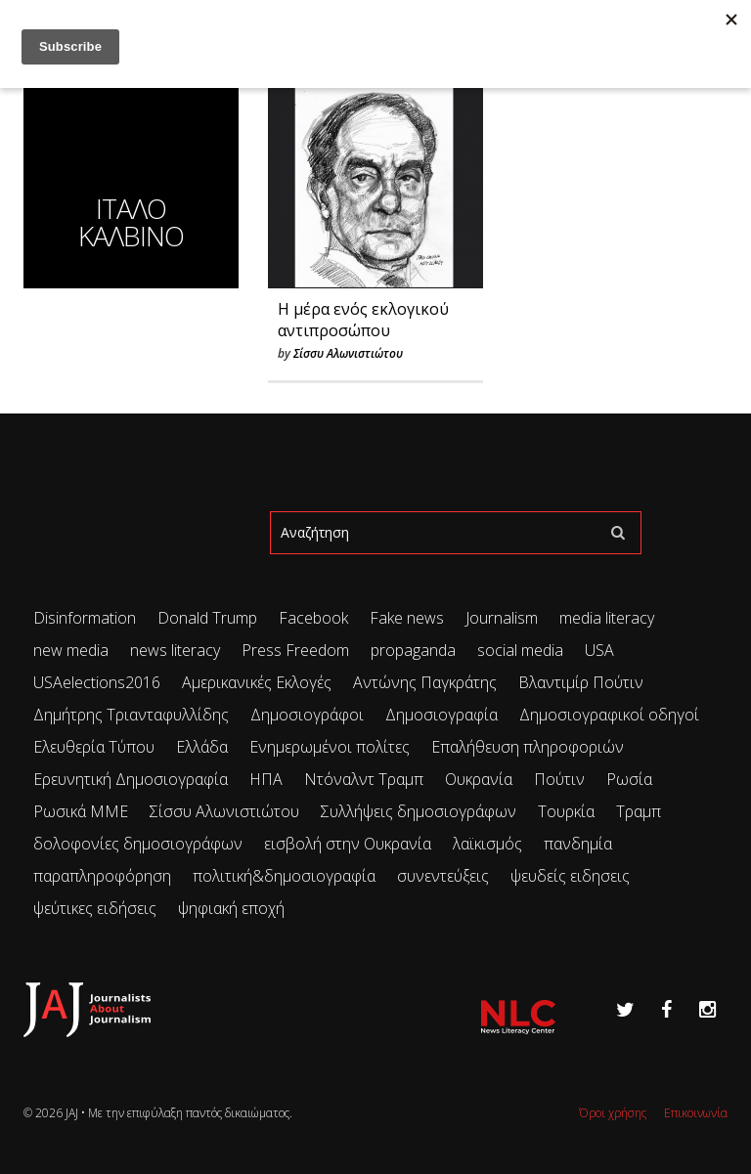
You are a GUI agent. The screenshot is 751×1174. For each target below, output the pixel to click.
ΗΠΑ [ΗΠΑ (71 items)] (266, 779)
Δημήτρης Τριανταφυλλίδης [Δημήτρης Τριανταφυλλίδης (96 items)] (131, 714)
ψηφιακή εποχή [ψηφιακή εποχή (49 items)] (231, 908)
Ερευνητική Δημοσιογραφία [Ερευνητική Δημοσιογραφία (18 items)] (130, 779)
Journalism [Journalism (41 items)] (501, 618)
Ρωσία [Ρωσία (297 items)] (629, 779)
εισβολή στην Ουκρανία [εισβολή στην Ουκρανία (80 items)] (347, 843)
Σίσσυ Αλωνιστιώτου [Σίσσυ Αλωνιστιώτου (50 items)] (224, 811)
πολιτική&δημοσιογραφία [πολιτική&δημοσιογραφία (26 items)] (284, 876)
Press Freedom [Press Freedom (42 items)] (295, 650)
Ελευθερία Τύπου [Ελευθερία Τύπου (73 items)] (94, 747)
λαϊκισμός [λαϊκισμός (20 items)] (487, 843)
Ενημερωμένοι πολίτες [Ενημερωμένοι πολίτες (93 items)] (329, 747)
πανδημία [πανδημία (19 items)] (578, 843)
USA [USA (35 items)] (599, 650)
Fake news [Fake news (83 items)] (407, 618)
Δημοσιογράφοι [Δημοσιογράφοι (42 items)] (307, 714)
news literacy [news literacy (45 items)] (175, 650)
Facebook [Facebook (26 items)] (313, 618)
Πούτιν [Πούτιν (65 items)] (559, 779)
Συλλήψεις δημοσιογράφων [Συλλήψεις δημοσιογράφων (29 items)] (418, 811)
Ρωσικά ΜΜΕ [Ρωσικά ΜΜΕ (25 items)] (80, 811)
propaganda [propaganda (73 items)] (413, 650)
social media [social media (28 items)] (520, 650)
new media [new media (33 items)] (71, 650)
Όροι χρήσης (612, 1113)
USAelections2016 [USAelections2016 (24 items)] (96, 682)
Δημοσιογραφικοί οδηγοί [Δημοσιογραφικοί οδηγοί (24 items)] (609, 714)
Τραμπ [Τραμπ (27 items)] (638, 811)
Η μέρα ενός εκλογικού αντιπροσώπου (363, 319)
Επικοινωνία (696, 1113)
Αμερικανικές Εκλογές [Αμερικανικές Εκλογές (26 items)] (256, 682)
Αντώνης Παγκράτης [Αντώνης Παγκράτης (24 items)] (425, 682)
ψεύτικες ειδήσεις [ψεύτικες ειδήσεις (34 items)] (94, 908)
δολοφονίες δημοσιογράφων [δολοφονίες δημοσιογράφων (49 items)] (138, 843)
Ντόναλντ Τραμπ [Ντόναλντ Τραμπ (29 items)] (363, 779)
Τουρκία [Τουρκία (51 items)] (566, 811)
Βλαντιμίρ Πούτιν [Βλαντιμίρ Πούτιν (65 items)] (580, 682)
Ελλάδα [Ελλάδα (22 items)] (202, 747)
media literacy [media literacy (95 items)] (606, 618)
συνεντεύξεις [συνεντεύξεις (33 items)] (443, 876)
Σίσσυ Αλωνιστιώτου (348, 353)
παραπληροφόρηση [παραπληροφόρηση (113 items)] (102, 876)
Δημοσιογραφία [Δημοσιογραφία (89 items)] (441, 714)
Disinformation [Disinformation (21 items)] (84, 618)
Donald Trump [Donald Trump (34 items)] (207, 618)
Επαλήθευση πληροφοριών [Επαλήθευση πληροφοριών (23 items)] (527, 747)
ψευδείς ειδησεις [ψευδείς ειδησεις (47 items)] (570, 876)
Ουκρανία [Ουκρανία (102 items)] (478, 779)
